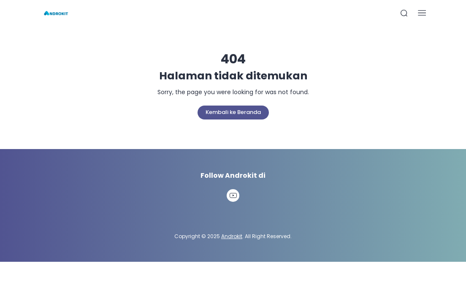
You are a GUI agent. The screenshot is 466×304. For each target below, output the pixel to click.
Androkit (231, 236)
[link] (233, 195)
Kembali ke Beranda (233, 112)
